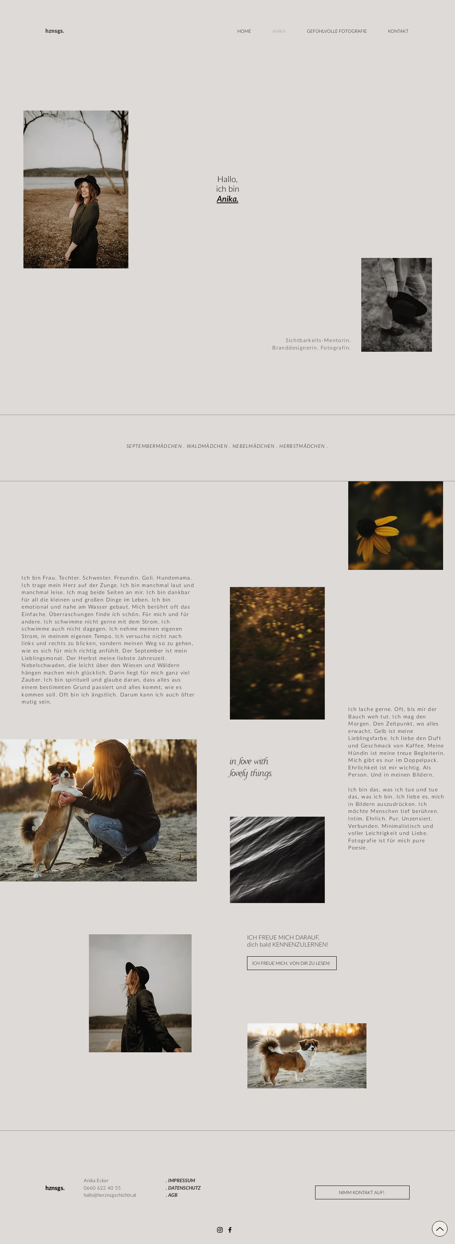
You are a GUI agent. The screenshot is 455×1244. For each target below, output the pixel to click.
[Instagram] (220, 1230)
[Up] (440, 1229)
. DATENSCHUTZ (183, 1188)
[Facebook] (230, 1230)
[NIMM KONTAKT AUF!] (362, 1192)
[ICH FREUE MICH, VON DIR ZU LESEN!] (292, 963)
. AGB (171, 1195)
